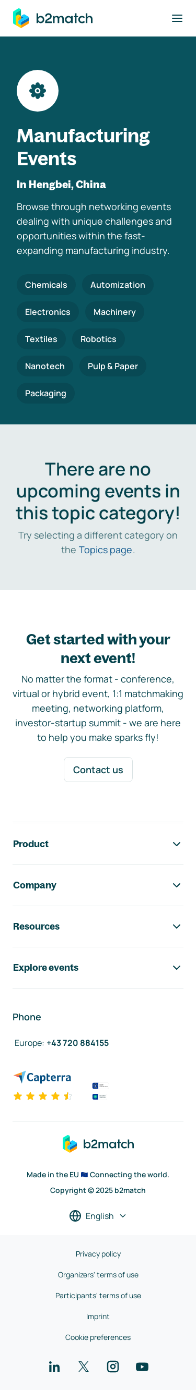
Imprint (98, 1316)
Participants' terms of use (98, 1295)
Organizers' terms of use (98, 1274)
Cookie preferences (98, 1337)
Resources (98, 926)
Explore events (98, 967)
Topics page (105, 549)
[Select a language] (98, 1216)
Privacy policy (98, 1254)
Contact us (98, 769)
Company (98, 885)
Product (98, 844)
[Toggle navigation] (177, 18)
